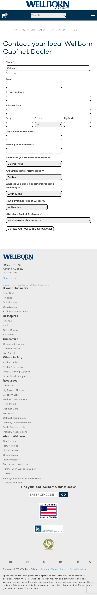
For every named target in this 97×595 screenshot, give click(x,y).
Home (7, 30)
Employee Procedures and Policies (22, 479)
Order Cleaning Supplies (16, 372)
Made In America (12, 450)
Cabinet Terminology (14, 418)
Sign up (6, 285)
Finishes (7, 298)
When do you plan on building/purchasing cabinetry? (30, 186)
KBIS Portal (9, 404)
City (9, 118)
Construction (10, 307)
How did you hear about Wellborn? (26, 201)
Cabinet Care (10, 409)
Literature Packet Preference (24, 214)
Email (9, 79)
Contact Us (9, 278)
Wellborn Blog (11, 395)
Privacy (45, 570)
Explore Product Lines (15, 312)
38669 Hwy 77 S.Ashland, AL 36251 (13, 267)
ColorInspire (10, 302)
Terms (54, 570)
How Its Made (10, 446)
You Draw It (9, 353)
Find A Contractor (13, 367)
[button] (93, 15)
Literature (8, 386)
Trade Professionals (14, 427)
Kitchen (7, 321)
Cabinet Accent (12, 349)
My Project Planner (13, 390)
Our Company (11, 441)
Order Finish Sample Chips (18, 376)
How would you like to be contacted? (28, 158)
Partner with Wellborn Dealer (19, 469)
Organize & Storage (14, 344)
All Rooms (8, 335)
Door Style (9, 293)
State (39, 118)
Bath (5, 325)
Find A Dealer (10, 362)
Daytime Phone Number (20, 132)
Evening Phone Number (20, 145)
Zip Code (69, 118)
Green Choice (10, 455)
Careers (7, 474)
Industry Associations (15, 432)
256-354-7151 (10, 273)
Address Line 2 (14, 105)
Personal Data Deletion (73, 570)
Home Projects (11, 460)
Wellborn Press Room (15, 400)
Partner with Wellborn (15, 464)
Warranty (8, 413)
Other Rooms (10, 330)
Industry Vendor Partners (17, 423)
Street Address (15, 92)
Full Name (11, 73)
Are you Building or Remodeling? (25, 171)
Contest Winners (12, 483)
